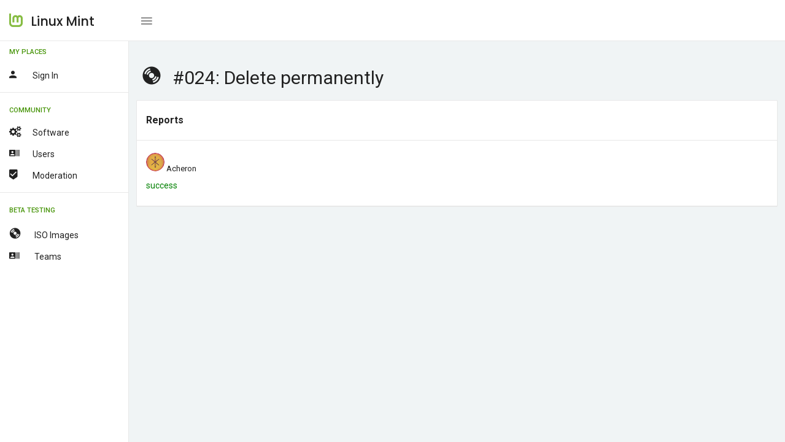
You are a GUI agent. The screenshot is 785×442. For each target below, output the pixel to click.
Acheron (181, 168)
